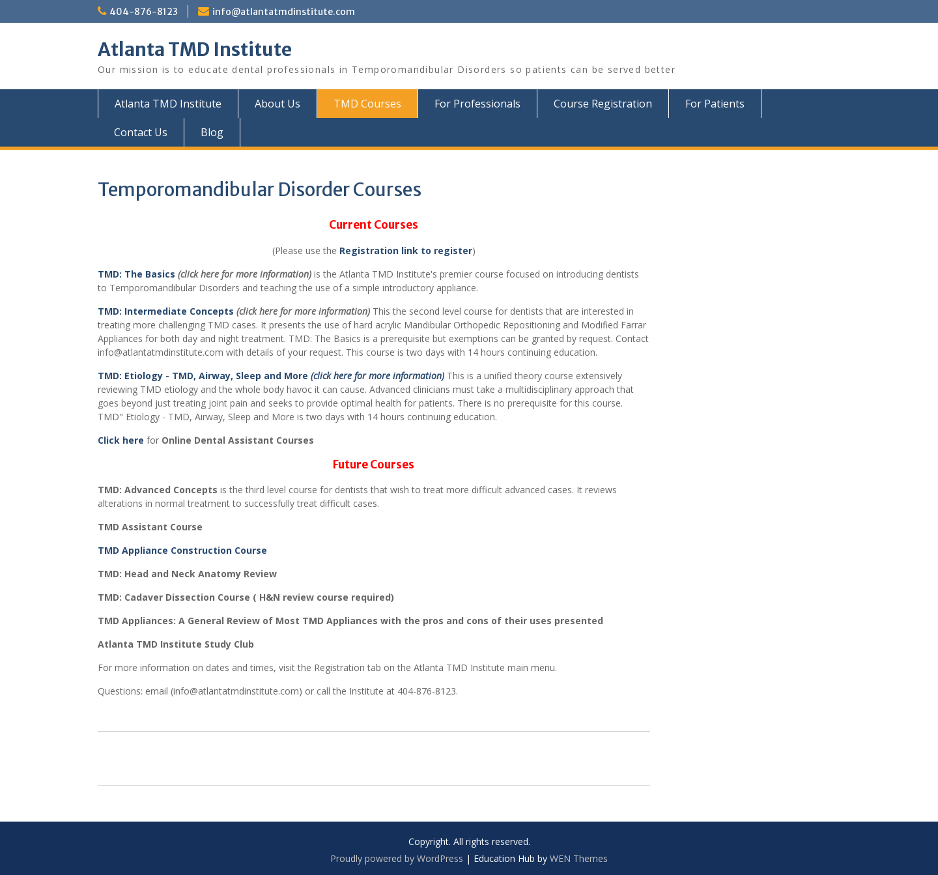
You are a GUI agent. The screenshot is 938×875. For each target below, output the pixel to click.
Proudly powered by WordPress (396, 858)
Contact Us (140, 132)
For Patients (715, 103)
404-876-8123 (143, 12)
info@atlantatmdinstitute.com (283, 12)
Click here (121, 440)
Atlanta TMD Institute (195, 49)
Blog (212, 132)
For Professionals (477, 103)
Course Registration (603, 103)
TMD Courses (367, 103)
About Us (277, 103)
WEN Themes (579, 858)
